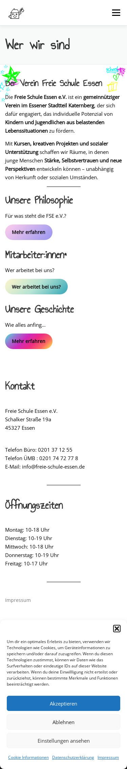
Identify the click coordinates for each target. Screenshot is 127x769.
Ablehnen (63, 722)
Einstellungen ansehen (64, 740)
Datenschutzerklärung (73, 757)
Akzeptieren (63, 703)
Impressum (108, 757)
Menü (115, 13)
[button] (116, 628)
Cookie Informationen (28, 757)
